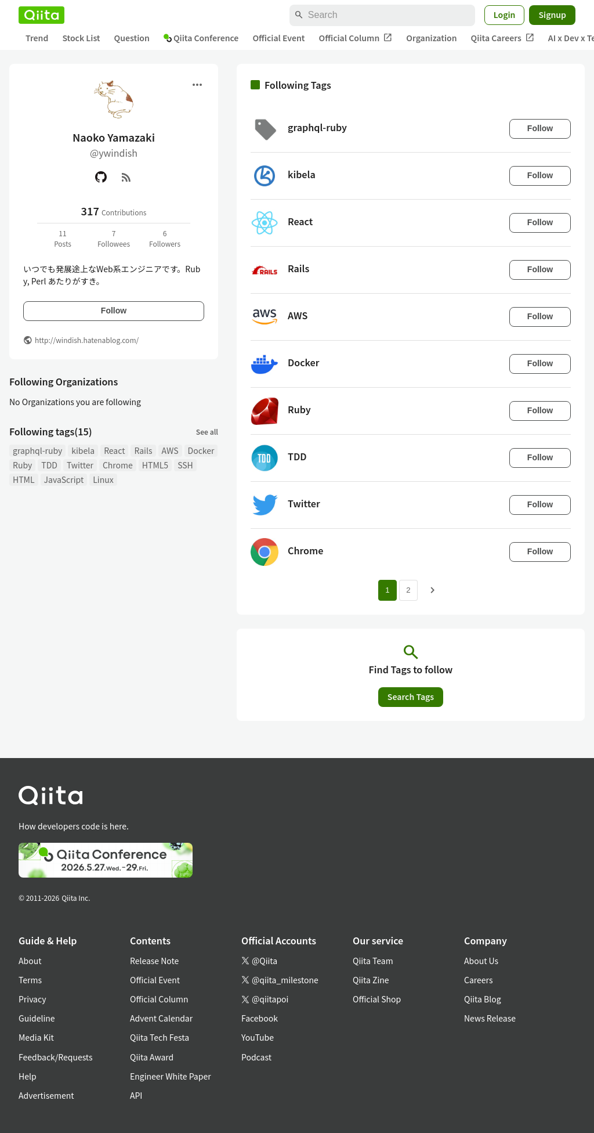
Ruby (22, 465)
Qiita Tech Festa (159, 1037)
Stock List (81, 38)
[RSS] (126, 177)
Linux (103, 479)
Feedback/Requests (56, 1057)
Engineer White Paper (170, 1076)
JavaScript (64, 479)
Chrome (118, 465)
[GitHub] (101, 177)
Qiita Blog (482, 999)
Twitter (80, 465)
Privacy (32, 999)
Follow (113, 310)
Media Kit (36, 1037)
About (30, 960)
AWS (170, 450)
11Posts (62, 238)
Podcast (256, 1057)
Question (132, 38)
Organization (431, 38)
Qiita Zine (371, 980)
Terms (30, 980)
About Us (481, 960)
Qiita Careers (502, 38)
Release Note (154, 960)
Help (28, 1076)
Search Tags (410, 696)
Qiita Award (151, 1057)
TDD (49, 465)
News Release (490, 1018)
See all (207, 431)
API (136, 1095)
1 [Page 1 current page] (387, 590)
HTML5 (155, 465)
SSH (185, 465)
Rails (143, 450)
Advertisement (46, 1095)
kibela (83, 450)
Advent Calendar (161, 1018)
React (114, 450)
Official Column (356, 38)
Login (505, 14)
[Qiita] (41, 15)
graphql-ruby (37, 450)
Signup (552, 14)
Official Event (278, 38)
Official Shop (377, 999)
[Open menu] (197, 84)
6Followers (164, 238)
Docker (201, 450)
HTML (24, 479)
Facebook (259, 1018)
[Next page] (432, 590)
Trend (37, 38)
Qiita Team (373, 960)
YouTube (257, 1037)
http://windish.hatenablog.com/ (87, 340)
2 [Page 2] (408, 590)
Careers (478, 980)
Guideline (37, 1018)
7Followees (113, 238)
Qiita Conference (201, 38)
